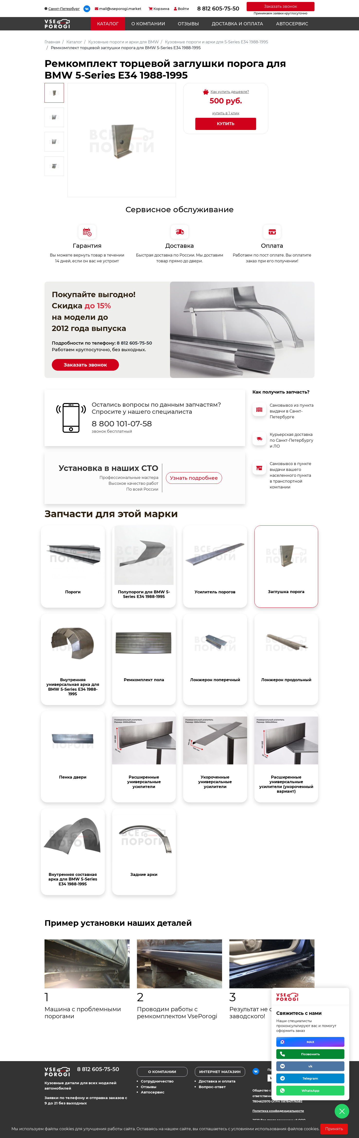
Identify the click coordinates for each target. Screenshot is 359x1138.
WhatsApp (310, 1090)
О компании (148, 24)
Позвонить (310, 1054)
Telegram (310, 1078)
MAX (310, 1042)
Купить (225, 123)
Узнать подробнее (194, 478)
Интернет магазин (220, 1071)
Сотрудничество (157, 1081)
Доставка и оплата (237, 24)
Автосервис (292, 24)
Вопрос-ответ (212, 1086)
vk (310, 1066)
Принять (334, 1129)
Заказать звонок (280, 6)
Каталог (107, 24)
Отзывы (188, 24)
